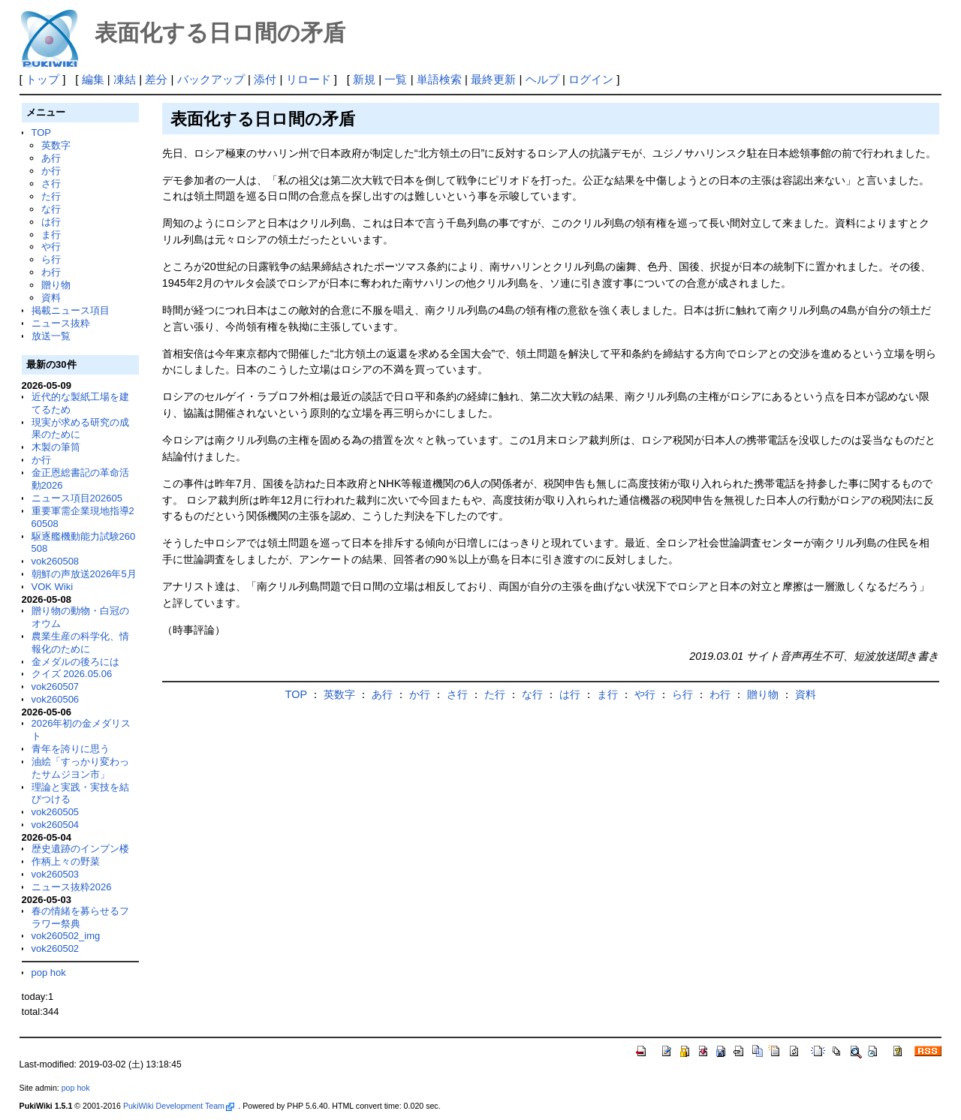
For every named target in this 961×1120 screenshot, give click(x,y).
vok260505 (56, 811)
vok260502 (56, 948)
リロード (308, 79)
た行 (51, 196)
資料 (51, 297)
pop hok (49, 972)
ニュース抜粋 (61, 323)
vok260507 (56, 686)
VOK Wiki (53, 586)
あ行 (51, 158)
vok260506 (56, 699)
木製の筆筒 (56, 447)
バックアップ (211, 79)
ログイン (590, 79)
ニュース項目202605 (77, 498)
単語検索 (439, 79)
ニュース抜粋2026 (72, 887)
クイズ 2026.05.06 (72, 673)
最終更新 (493, 79)
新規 (364, 79)
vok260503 (56, 874)
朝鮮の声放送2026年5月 (84, 574)
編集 (93, 79)
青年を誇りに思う (71, 748)
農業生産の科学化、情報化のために (80, 643)
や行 (51, 246)
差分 (156, 79)
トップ (42, 79)
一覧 (395, 79)
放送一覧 (51, 336)
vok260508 (56, 561)
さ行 (51, 183)
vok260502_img (66, 935)
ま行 (51, 234)
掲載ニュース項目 (71, 310)
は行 (51, 221)
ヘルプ (542, 79)
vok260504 (56, 824)
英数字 (56, 145)
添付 (265, 79)
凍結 (124, 79)
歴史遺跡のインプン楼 (80, 848)
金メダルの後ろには (75, 661)
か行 (51, 170)
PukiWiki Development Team (178, 1105)
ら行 (51, 259)
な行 (51, 209)
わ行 (51, 272)
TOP (41, 132)
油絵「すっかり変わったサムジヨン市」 (80, 768)
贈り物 (56, 285)
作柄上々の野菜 (66, 861)
